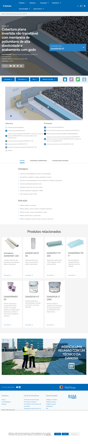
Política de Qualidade (7, 423)
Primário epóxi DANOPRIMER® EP (17, 131)
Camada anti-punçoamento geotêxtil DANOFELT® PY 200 (23, 148)
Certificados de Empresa (8, 421)
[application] (46, 3)
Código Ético (5, 414)
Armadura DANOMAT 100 (11, 255)
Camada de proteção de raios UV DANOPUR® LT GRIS (61, 145)
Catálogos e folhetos (51, 400)
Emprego (4, 405)
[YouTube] (17, 388)
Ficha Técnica (21, 79)
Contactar (48, 433)
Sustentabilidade (6, 402)
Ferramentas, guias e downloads (60, 162)
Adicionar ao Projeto (47, 79)
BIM (34, 79)
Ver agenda (64, 426)
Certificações (49, 407)
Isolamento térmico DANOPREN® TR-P (18, 145)
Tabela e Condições (51, 411)
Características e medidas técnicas (38, 162)
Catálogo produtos (51, 402)
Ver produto (8, 276)
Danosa (4, 400)
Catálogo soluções (51, 405)
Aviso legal (5, 425)
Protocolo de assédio (29, 413)
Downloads (7, 79)
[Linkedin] (19, 388)
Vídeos (48, 413)
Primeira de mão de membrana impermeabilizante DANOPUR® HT (64, 131)
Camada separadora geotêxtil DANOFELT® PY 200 (21, 142)
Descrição (21, 162)
